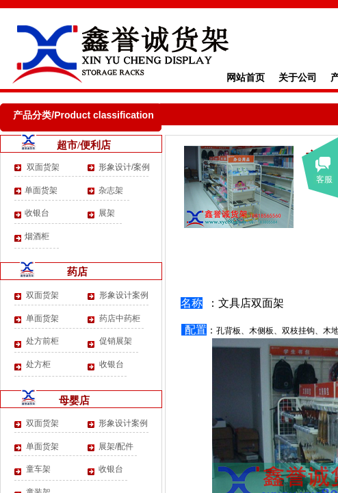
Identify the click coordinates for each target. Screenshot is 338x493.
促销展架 (115, 341)
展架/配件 (116, 446)
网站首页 (245, 78)
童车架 (38, 469)
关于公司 (297, 78)
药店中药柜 (119, 318)
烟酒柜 (37, 236)
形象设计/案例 (124, 167)
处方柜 (38, 364)
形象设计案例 (123, 295)
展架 (107, 213)
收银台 (37, 213)
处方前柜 (42, 341)
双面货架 (42, 167)
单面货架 (41, 190)
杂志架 (111, 190)
